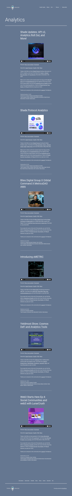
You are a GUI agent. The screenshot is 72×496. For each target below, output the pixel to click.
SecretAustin (41, 97)
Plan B (27, 87)
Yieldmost (37, 359)
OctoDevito (36, 363)
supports (43, 90)
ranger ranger (23, 146)
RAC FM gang (23, 151)
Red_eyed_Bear (23, 74)
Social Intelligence (23, 460)
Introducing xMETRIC (31, 256)
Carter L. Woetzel (44, 73)
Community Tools (30, 312)
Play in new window (29, 64)
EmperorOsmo (23, 363)
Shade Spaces (23, 98)
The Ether (41, 95)
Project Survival (43, 85)
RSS (38, 68)
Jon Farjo (29, 439)
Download (36, 64)
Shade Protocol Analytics (34, 110)
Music (48, 7)
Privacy (39, 167)
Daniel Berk (40, 291)
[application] (36, 61)
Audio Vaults (42, 7)
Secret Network (36, 95)
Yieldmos (25, 385)
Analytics (25, 97)
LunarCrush (36, 438)
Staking (42, 383)
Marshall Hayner (41, 458)
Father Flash (36, 167)
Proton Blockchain (45, 436)
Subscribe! (64, 7)
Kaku (46, 363)
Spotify (35, 68)
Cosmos (27, 95)
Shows (57, 7)
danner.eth (34, 291)
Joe (26, 439)
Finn (43, 79)
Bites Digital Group (39, 219)
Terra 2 (22, 223)
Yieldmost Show (30, 385)
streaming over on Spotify (42, 83)
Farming (38, 383)
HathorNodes (30, 363)
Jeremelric (41, 363)
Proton (31, 457)
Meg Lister (45, 291)
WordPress (64, 488)
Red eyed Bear (36, 97)
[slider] (49, 61)
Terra (38, 242)
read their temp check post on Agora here (37, 223)
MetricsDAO (30, 221)
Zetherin (45, 361)
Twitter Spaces (32, 98)
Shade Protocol (36, 71)
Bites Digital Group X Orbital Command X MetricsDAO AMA (35, 183)
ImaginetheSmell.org (31, 81)
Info (52, 7)
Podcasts (31, 95)
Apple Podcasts (29, 68)
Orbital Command (29, 242)
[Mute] (47, 61)
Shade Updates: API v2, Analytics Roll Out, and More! (33, 35)
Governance (36, 243)
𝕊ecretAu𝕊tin (33, 74)
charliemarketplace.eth (25, 293)
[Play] (21, 61)
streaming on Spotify (28, 230)
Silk (34, 168)
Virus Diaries (27, 157)
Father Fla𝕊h (30, 146)
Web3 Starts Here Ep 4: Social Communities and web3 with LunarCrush (33, 400)
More (41, 68)
